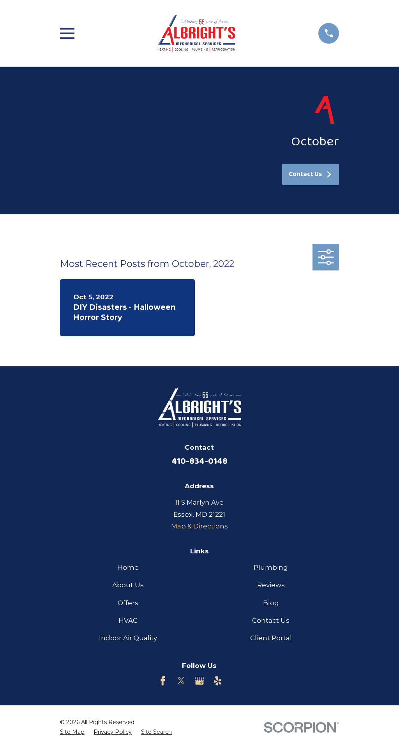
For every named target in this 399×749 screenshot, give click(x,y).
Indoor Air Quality (128, 638)
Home (128, 567)
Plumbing (271, 567)
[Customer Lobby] (236, 680)
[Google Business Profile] (199, 680)
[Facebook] (163, 680)
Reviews (271, 585)
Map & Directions (199, 526)
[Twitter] (181, 680)
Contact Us (310, 174)
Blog (271, 603)
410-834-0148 (199, 461)
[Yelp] (217, 680)
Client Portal (271, 638)
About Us (128, 585)
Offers (128, 603)
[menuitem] (72, 732)
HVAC (128, 620)
